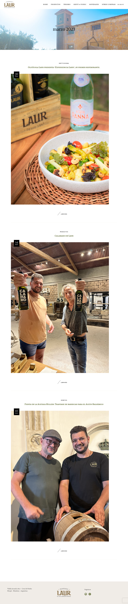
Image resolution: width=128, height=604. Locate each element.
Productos (64, 231)
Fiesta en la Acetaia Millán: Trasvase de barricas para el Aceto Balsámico (64, 404)
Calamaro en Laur (64, 235)
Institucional (64, 63)
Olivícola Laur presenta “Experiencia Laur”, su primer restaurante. (64, 67)
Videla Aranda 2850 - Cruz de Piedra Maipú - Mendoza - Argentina (19, 590)
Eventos (64, 400)
